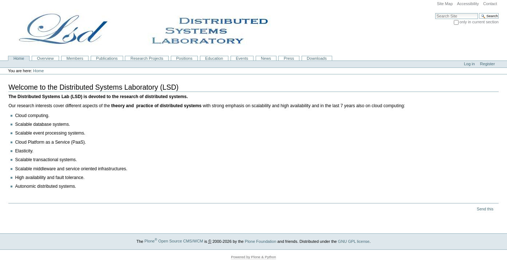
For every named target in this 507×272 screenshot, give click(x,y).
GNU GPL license (354, 241)
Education (214, 58)
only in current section (479, 22)
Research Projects (146, 58)
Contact (490, 3)
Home (18, 58)
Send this (485, 209)
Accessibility (468, 3)
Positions (184, 58)
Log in (469, 64)
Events (242, 58)
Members (75, 58)
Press (289, 58)
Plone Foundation (260, 241)
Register (487, 64)
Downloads (317, 58)
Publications (107, 58)
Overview (45, 58)
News (266, 58)
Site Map (445, 3)
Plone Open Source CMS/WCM (174, 241)
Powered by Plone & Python (253, 257)
